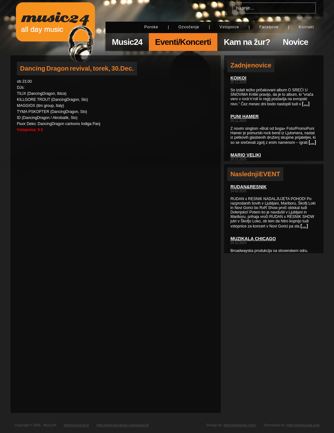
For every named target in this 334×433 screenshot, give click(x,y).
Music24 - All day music (55, 27)
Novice (295, 42)
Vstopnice (229, 27)
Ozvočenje (189, 27)
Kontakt (306, 27)
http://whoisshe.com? (240, 425)
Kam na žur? (247, 42)
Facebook (269, 27)
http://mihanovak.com (303, 425)
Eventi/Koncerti (183, 42)
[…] (305, 103)
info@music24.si (76, 425)
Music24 (127, 42)
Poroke (151, 27)
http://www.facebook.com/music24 (123, 425)
